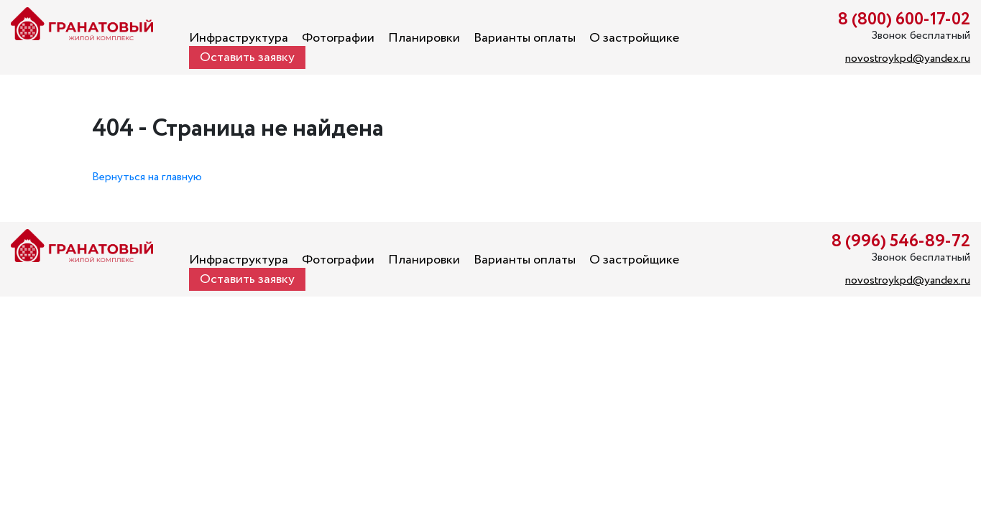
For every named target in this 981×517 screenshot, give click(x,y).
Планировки (424, 38)
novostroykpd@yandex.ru (907, 58)
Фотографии (338, 38)
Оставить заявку (247, 57)
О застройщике (634, 38)
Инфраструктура (238, 38)
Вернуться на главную (147, 177)
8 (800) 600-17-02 (904, 19)
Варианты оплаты (525, 38)
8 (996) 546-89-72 (901, 241)
